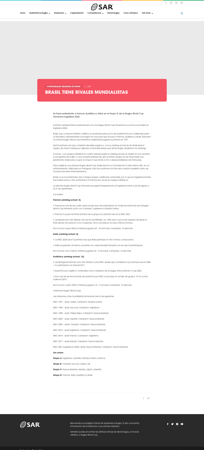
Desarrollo (59, 13)
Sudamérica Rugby (38, 13)
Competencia (94, 13)
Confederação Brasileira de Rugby (63, 87)
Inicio (22, 13)
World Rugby (113, 13)
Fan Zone (146, 13)
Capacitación (77, 13)
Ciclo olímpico (131, 13)
